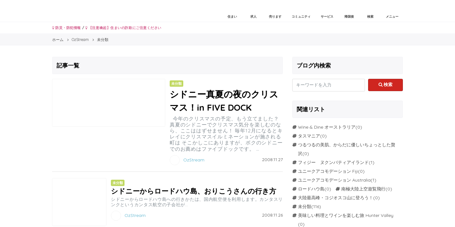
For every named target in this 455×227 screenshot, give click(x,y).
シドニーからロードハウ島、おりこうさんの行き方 (193, 191)
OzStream (193, 159)
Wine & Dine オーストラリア (326, 127)
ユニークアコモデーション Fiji (328, 171)
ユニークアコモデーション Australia (334, 180)
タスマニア (309, 136)
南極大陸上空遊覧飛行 (363, 189)
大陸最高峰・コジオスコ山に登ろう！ (335, 198)
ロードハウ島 (311, 189)
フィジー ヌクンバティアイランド (333, 162)
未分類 (304, 206)
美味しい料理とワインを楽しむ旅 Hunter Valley (345, 215)
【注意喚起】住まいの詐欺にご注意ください (123, 28)
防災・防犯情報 (66, 28)
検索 (386, 84)
